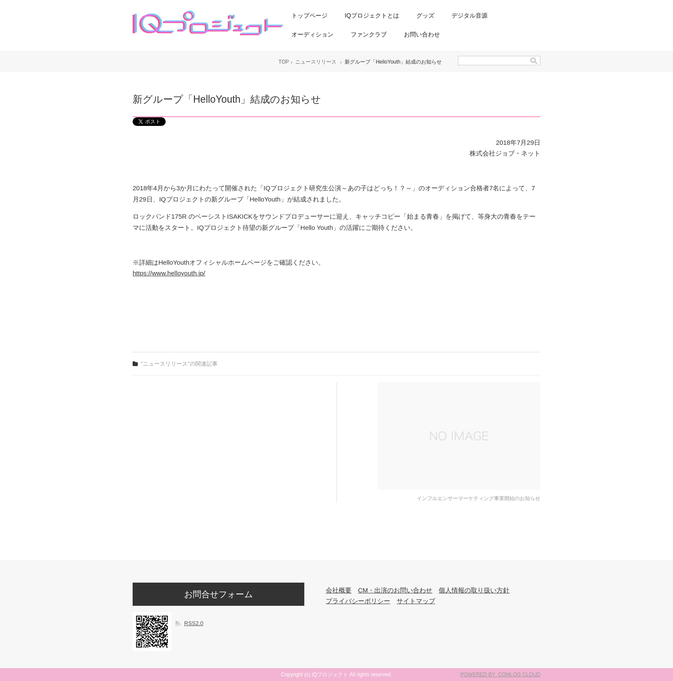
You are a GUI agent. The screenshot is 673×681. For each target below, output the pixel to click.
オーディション (312, 34)
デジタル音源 (470, 15)
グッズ (425, 15)
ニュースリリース (315, 62)
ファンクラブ (369, 34)
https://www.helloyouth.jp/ (169, 273)
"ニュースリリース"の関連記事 (179, 363)
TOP (284, 62)
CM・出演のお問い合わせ (395, 590)
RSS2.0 (193, 623)
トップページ (309, 15)
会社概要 (339, 590)
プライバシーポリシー (358, 601)
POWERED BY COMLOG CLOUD (500, 675)
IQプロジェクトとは (372, 15)
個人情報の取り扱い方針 (474, 590)
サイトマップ (416, 601)
